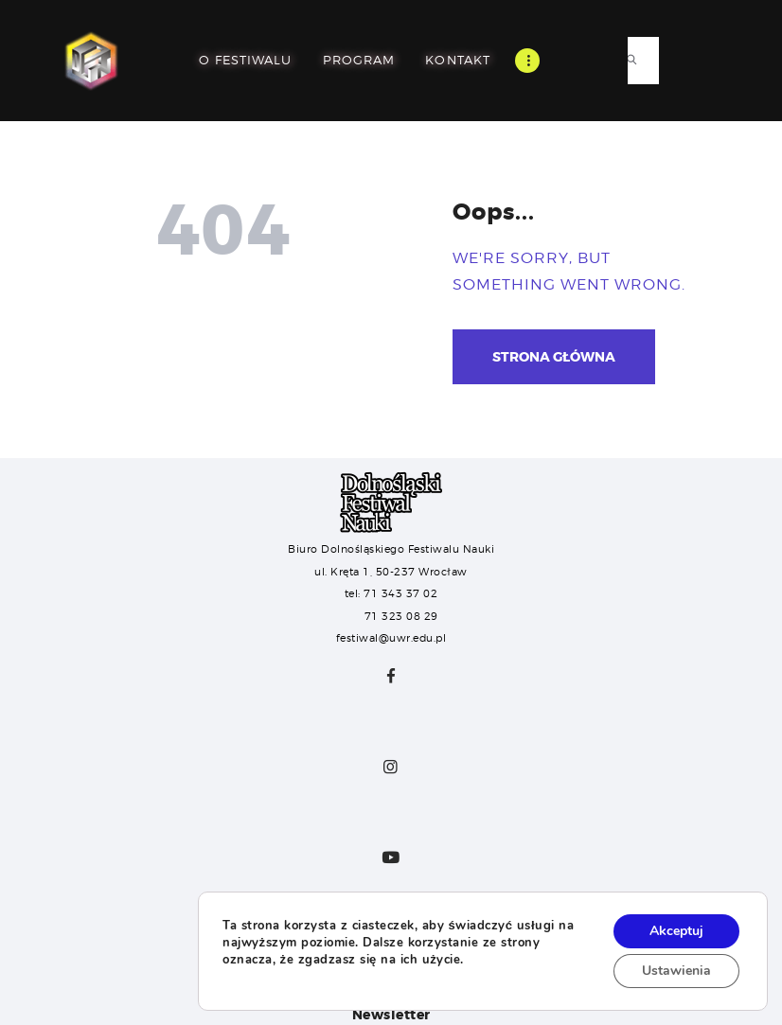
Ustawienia (676, 971)
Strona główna (553, 356)
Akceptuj (676, 931)
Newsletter (391, 1014)
